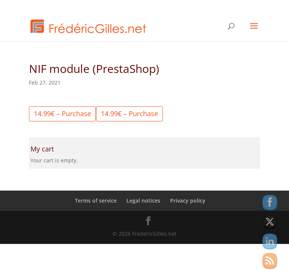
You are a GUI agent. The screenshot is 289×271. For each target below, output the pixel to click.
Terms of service (96, 200)
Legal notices (143, 200)
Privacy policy (187, 200)
